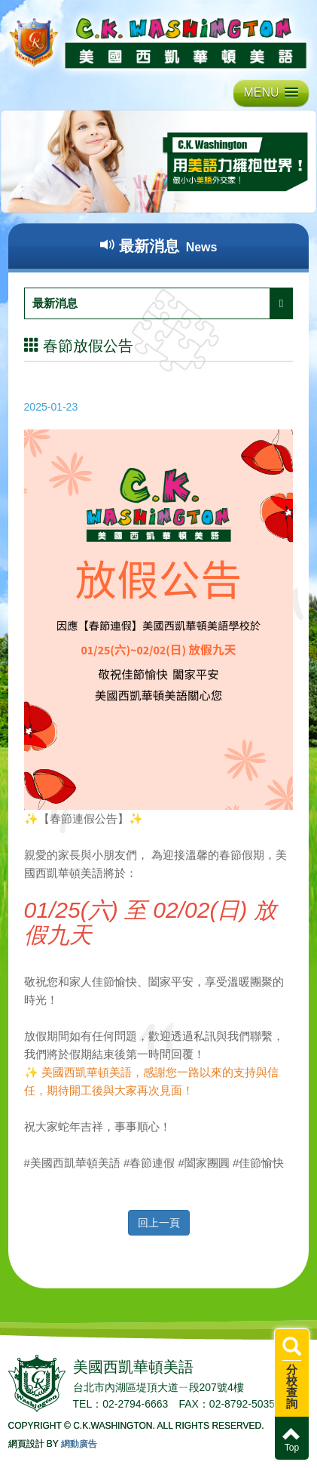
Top (291, 1439)
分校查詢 (291, 1373)
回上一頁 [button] (159, 1223)
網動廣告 (79, 1444)
